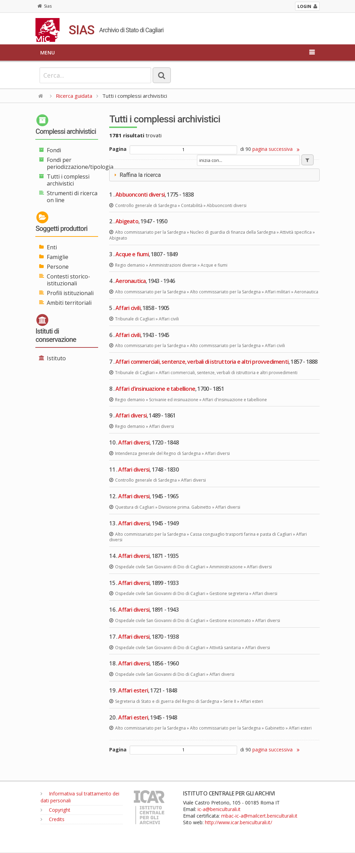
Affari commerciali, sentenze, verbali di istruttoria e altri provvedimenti (201, 361)
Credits (52, 819)
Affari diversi (131, 415)
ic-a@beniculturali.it (219, 809)
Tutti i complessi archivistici (68, 180)
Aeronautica (130, 281)
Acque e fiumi (132, 254)
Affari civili (127, 308)
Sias (44, 6)
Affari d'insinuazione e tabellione (155, 389)
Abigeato (126, 221)
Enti (52, 247)
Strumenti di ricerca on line (72, 196)
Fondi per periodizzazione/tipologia (80, 163)
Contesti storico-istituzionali (68, 280)
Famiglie (57, 257)
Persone (58, 266)
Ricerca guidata (74, 95)
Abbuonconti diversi (140, 194)
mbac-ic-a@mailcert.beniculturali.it (259, 815)
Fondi (54, 150)
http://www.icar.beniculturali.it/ (238, 822)
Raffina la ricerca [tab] (136, 175)
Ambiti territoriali (69, 303)
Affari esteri (133, 690)
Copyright (55, 810)
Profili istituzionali (70, 293)
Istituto (56, 358)
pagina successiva (276, 149)
